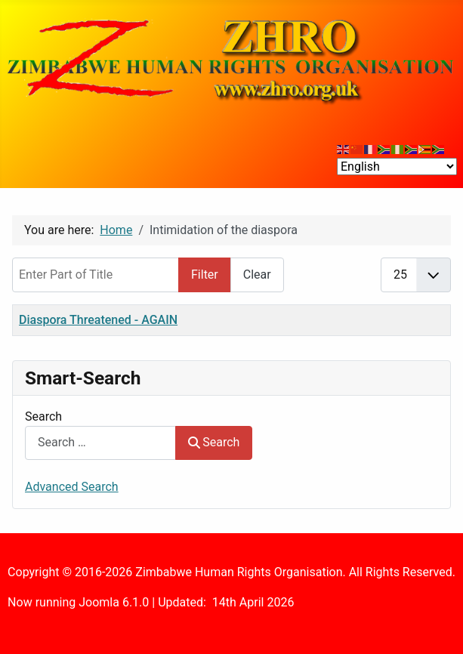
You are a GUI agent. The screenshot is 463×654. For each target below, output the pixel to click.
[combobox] (100, 443)
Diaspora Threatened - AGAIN (98, 320)
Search (43, 416)
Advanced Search (72, 487)
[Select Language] (397, 166)
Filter (204, 274)
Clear (257, 274)
